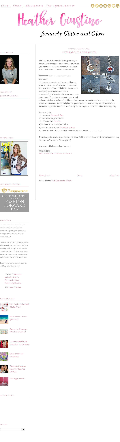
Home (79, 175)
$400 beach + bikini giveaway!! (18, 318)
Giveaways (67, 153)
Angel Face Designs (54, 153)
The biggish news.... (18, 378)
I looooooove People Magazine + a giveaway (19, 342)
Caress (10, 287)
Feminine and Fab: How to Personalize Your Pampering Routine (13, 278)
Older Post (114, 175)
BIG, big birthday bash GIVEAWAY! (19, 305)
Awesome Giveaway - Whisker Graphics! (19, 330)
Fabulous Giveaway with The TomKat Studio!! (18, 369)
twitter (57, 121)
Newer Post (44, 175)
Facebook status (67, 127)
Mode (18, 287)
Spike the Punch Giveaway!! (17, 355)
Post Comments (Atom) (61, 180)
